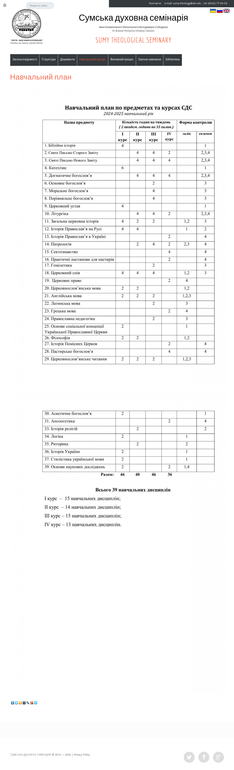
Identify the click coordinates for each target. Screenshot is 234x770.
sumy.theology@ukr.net (187, 3)
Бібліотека (173, 59)
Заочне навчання (149, 59)
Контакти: (155, 3)
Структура (49, 59)
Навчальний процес (92, 59)
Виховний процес (122, 59)
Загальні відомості (24, 59)
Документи (67, 59)
